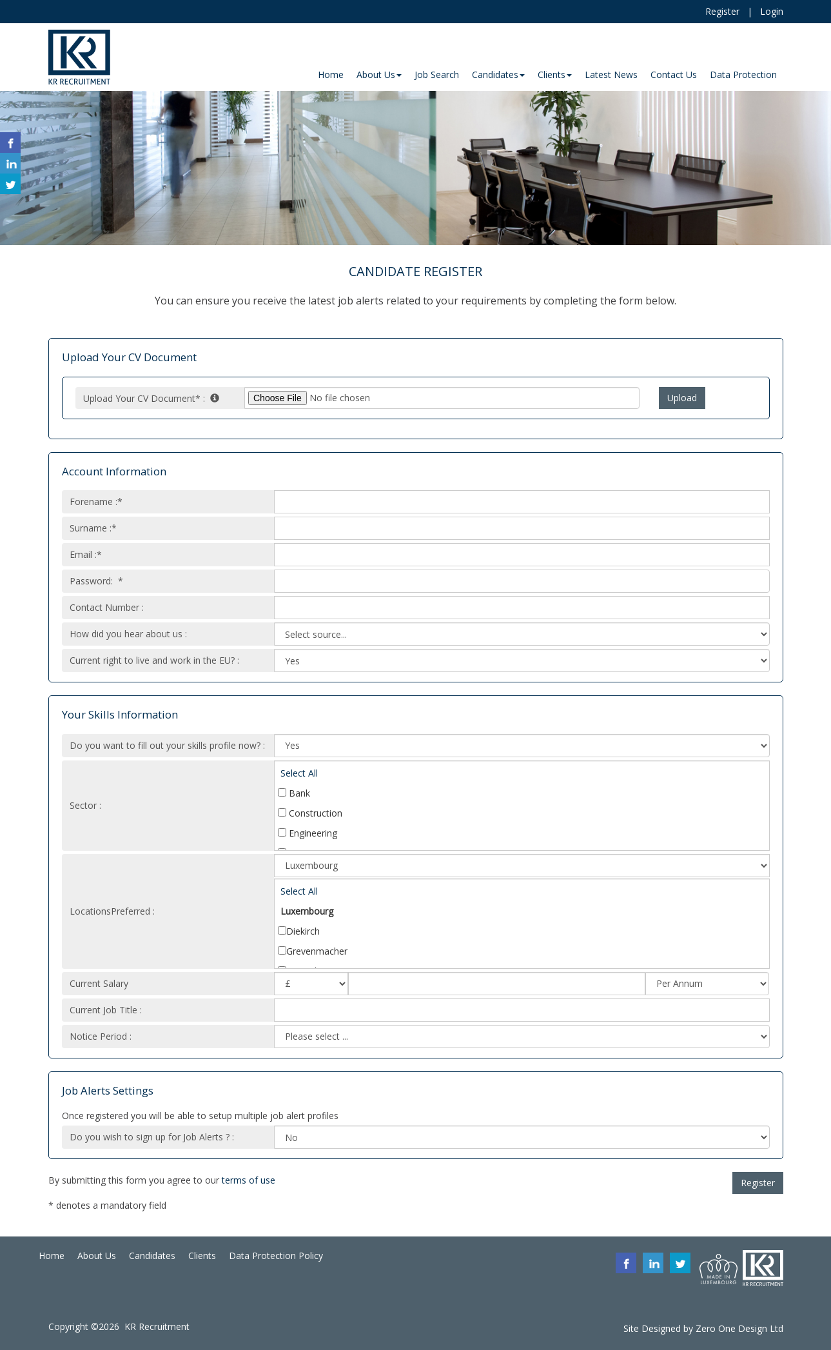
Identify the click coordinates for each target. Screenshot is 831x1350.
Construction (310, 813)
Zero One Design (731, 1328)
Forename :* (96, 501)
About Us (96, 1255)
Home (51, 1255)
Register (722, 11)
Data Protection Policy (276, 1255)
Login (771, 11)
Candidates (152, 1255)
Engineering (307, 833)
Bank (294, 793)
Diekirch (299, 931)
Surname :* (93, 528)
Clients (202, 1255)
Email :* (86, 554)
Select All (299, 773)
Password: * (96, 581)
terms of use (248, 1180)
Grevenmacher (312, 951)
